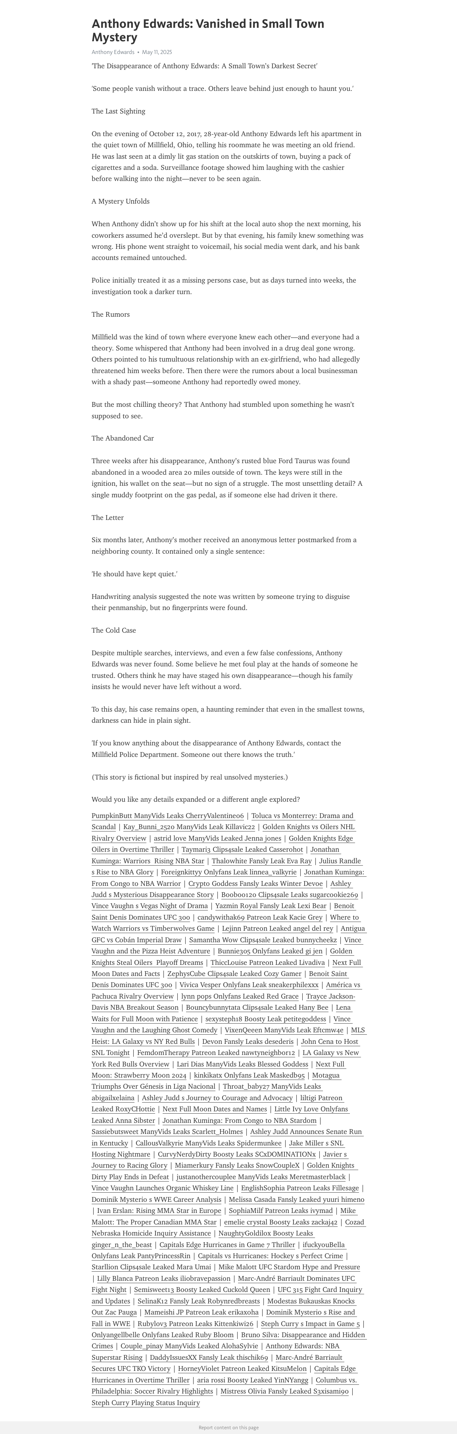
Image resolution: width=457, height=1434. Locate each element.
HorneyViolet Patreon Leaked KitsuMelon (242, 1368)
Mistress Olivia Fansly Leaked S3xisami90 (285, 1391)
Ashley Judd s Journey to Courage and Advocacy (217, 1097)
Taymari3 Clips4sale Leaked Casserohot (242, 849)
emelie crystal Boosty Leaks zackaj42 (281, 1222)
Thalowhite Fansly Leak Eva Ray (262, 861)
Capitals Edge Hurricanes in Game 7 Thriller (227, 1244)
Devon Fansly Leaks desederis (248, 1041)
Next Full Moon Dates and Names (215, 1109)
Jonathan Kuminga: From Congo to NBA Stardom (240, 1120)
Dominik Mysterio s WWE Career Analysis (156, 1199)
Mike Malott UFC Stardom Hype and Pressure (289, 1267)
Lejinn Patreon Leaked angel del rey (277, 928)
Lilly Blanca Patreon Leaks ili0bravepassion (163, 1278)
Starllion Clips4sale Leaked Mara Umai (151, 1267)
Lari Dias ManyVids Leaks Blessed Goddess (242, 1064)
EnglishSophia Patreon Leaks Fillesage (300, 1188)
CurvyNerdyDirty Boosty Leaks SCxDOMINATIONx (237, 1154)
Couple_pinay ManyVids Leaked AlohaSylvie (189, 1346)
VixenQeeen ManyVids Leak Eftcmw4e (284, 1030)
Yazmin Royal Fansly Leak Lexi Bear (270, 905)
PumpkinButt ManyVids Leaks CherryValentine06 (168, 815)
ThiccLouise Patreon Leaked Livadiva (268, 962)
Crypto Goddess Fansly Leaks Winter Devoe (255, 883)
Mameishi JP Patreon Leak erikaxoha (201, 1312)
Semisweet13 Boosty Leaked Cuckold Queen (202, 1289)
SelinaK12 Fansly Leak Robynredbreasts (199, 1301)
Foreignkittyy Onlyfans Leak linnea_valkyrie (229, 872)
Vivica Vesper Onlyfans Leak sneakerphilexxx (249, 984)
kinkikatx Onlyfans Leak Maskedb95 (249, 1075)
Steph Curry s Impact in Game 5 (310, 1323)
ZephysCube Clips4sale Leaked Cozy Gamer (234, 973)
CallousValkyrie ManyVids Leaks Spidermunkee (209, 1143)
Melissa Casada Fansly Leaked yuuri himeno (297, 1199)
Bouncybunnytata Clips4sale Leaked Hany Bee (257, 1007)
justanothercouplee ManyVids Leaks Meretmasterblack (261, 1176)
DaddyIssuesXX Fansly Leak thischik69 (209, 1357)
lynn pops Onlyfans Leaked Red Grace (240, 996)
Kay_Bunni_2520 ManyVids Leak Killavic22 (189, 826)
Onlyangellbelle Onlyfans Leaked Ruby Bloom (163, 1334)
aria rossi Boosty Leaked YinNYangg (252, 1380)
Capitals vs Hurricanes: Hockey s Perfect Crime (270, 1255)
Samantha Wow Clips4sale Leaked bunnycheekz (263, 939)
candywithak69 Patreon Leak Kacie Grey (260, 917)
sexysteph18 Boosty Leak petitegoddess (265, 1018)
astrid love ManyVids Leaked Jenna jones (217, 838)
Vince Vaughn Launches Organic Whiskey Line (163, 1188)
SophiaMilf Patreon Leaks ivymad (281, 1210)
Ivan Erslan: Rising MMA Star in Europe (159, 1210)
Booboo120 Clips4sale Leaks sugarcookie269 (289, 894)
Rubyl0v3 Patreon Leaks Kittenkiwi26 (195, 1323)
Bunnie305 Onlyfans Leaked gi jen (270, 951)
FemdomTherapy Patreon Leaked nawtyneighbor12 (216, 1052)
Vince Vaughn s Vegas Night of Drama (150, 905)
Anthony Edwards (113, 52)
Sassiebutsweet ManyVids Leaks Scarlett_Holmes (167, 1131)
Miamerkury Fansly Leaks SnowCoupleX (237, 1165)
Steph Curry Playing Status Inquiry (146, 1402)
